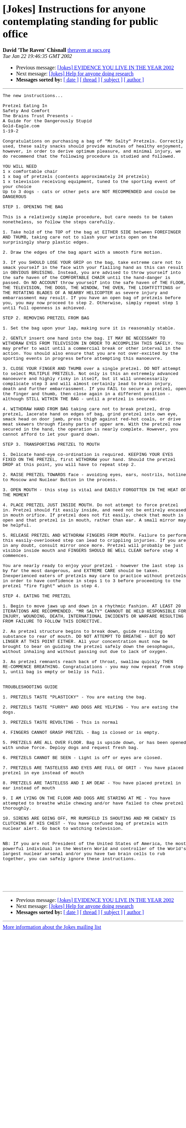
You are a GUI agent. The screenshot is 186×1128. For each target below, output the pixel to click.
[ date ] (71, 80)
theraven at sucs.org (88, 50)
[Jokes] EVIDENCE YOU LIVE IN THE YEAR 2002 (115, 67)
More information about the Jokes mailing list (52, 1086)
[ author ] (134, 80)
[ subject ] (112, 80)
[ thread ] (90, 80)
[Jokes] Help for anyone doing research (91, 73)
